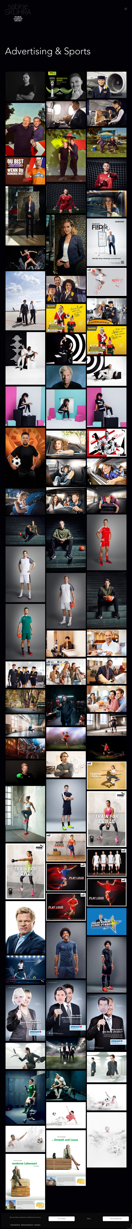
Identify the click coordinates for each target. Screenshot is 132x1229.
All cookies (61, 1219)
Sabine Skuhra (18, 12)
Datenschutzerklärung (27, 1224)
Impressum (37, 1224)
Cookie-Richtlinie (15, 1224)
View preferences (116, 1219)
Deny (89, 1219)
